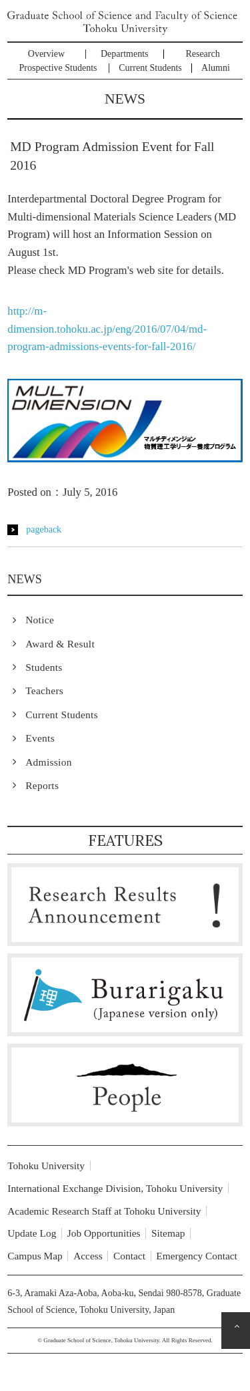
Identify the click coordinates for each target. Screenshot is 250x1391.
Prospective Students (58, 68)
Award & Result (60, 643)
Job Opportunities (104, 1233)
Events (40, 738)
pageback (43, 529)
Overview (46, 54)
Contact (129, 1255)
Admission (48, 762)
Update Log (31, 1233)
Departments (125, 54)
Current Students (150, 68)
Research (202, 54)
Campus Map (35, 1255)
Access (88, 1255)
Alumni (215, 68)
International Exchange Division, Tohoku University (115, 1188)
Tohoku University (46, 1165)
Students (43, 667)
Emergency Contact (196, 1255)
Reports (42, 785)
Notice (39, 619)
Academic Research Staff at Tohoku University (104, 1211)
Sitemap (168, 1233)
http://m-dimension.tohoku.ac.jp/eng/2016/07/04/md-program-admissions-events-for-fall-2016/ (107, 329)
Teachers (44, 690)
